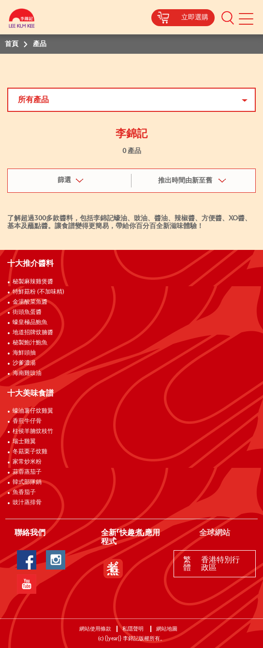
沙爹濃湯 (24, 363)
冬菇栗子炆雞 (30, 452)
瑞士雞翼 (24, 442)
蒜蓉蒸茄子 (27, 472)
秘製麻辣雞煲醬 (33, 282)
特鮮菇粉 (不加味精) (38, 292)
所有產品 (33, 100)
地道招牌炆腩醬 (33, 333)
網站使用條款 (95, 629)
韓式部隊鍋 (27, 482)
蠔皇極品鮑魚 (30, 322)
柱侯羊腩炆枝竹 (33, 431)
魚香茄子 (24, 492)
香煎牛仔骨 (27, 421)
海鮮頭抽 (24, 353)
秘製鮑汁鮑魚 (30, 343)
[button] (227, 17)
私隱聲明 (133, 629)
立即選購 (194, 17)
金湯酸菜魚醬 (30, 302)
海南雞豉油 (27, 373)
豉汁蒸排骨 (27, 503)
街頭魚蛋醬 (27, 312)
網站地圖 (167, 629)
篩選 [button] (64, 180)
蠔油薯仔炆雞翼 (33, 411)
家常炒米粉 (27, 462)
